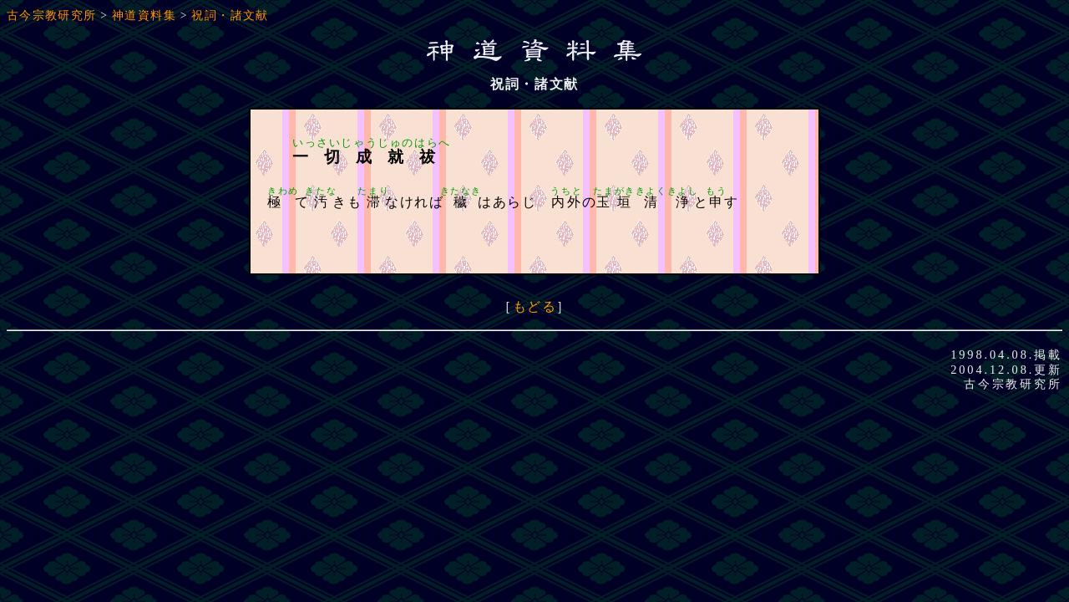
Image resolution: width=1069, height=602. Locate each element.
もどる (535, 306)
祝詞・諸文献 (229, 15)
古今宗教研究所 (52, 15)
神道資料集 (144, 15)
